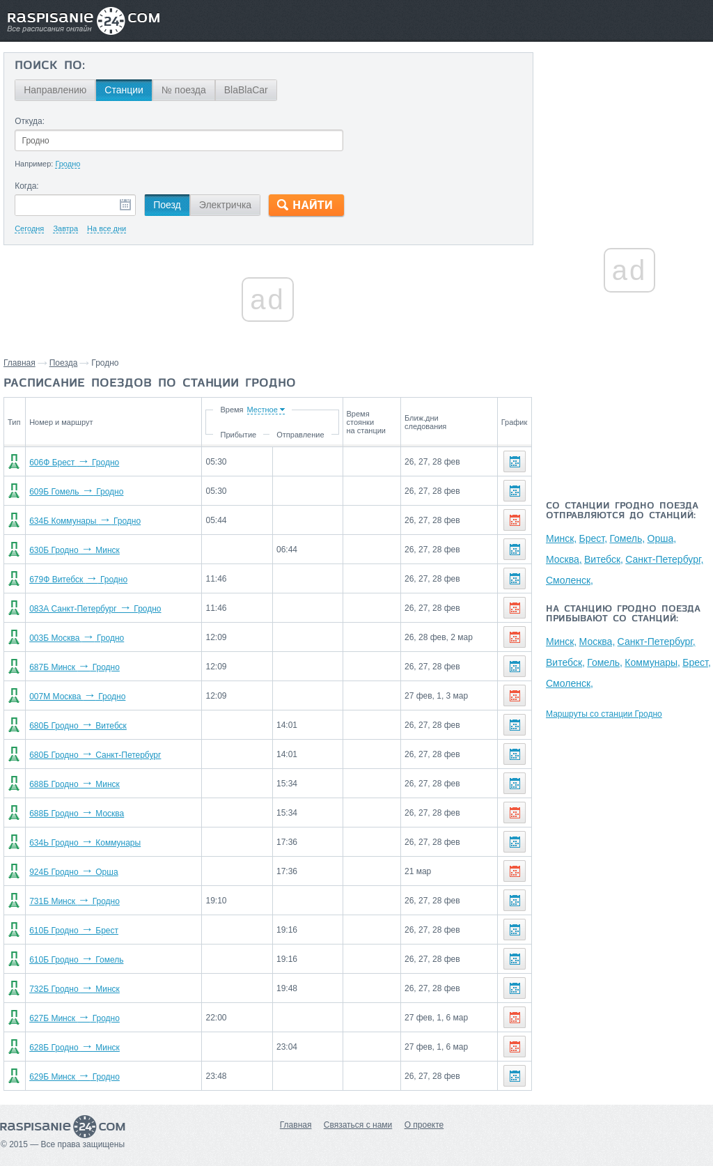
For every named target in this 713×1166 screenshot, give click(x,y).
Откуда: (30, 121)
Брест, (593, 538)
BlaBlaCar (246, 89)
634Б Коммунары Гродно (85, 521)
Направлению (55, 89)
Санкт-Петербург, (664, 559)
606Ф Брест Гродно (74, 462)
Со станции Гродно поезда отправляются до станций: (622, 511)
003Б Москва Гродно (76, 638)
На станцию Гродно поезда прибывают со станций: (623, 614)
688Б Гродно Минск (74, 784)
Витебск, (603, 559)
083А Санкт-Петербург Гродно (95, 609)
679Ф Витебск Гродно (78, 579)
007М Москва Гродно (77, 696)
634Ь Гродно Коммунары (85, 843)
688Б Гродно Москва (76, 813)
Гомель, (627, 538)
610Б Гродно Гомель (76, 960)
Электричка (225, 204)
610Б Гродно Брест (73, 930)
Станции (123, 89)
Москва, (564, 559)
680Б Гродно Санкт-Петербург (95, 755)
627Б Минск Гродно (74, 1018)
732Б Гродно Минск (74, 989)
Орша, (662, 538)
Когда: (27, 186)
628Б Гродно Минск (74, 1047)
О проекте (424, 1125)
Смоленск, (569, 580)
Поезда (63, 363)
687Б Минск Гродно (74, 667)
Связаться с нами (358, 1125)
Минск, (561, 538)
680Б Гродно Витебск (78, 726)
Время (231, 409)
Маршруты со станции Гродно (604, 714)
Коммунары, (652, 662)
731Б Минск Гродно (74, 901)
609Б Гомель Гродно (76, 492)
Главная (19, 363)
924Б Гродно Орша (73, 872)
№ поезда (184, 89)
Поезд (167, 204)
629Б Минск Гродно (74, 1077)
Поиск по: (50, 66)
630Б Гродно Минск (74, 550)
